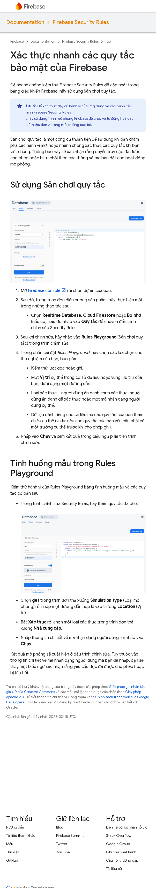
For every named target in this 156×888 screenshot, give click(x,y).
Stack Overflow (118, 835)
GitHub (12, 860)
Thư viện (13, 852)
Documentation (25, 22)
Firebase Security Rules (81, 22)
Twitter (61, 843)
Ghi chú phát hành (121, 852)
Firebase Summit (70, 835)
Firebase (17, 41)
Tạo (108, 41)
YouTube (63, 852)
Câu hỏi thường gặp (122, 860)
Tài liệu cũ (114, 868)
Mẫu (9, 843)
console (44, 290)
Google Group (118, 843)
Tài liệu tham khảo (20, 835)
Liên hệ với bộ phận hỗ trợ (126, 827)
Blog (59, 827)
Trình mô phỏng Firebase (68, 118)
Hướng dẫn (15, 827)
